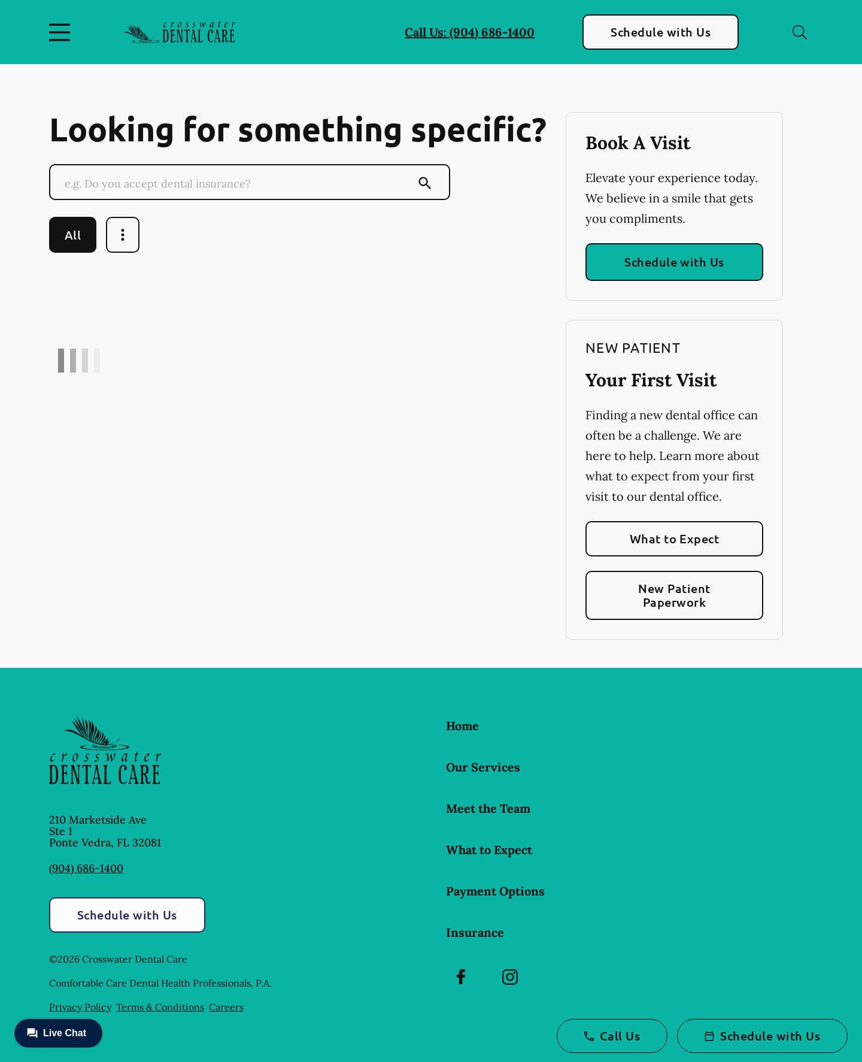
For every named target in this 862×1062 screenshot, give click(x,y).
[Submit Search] (425, 183)
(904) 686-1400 (86, 868)
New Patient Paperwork (674, 595)
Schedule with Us (661, 32)
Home (462, 725)
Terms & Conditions (160, 1007)
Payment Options (495, 891)
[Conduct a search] (238, 183)
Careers (226, 1007)
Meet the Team (488, 808)
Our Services (483, 767)
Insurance (475, 932)
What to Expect (675, 538)
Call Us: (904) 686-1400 (470, 32)
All (73, 235)
